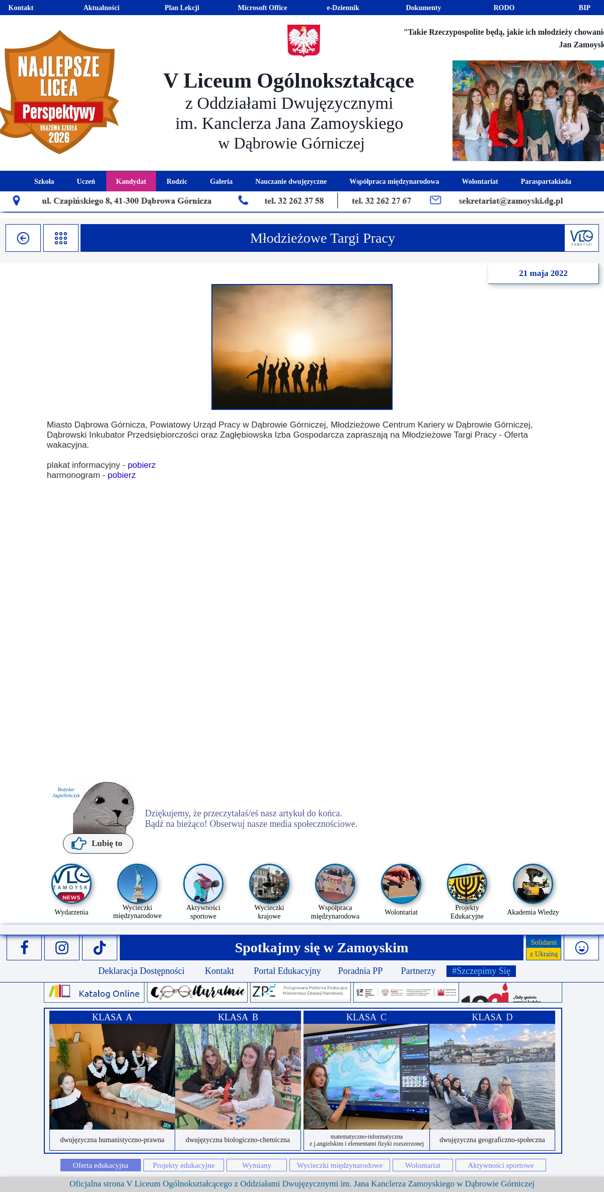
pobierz (142, 465)
